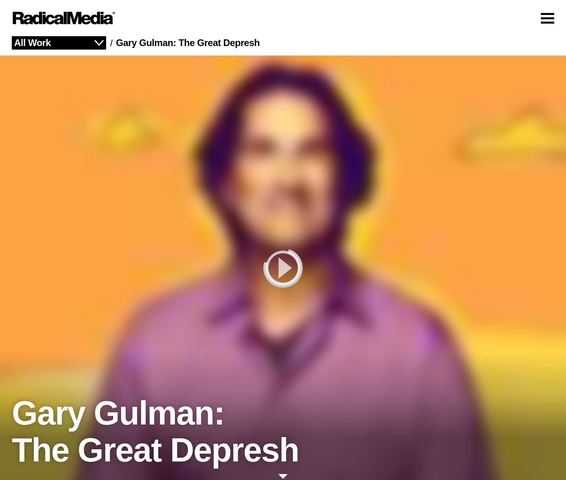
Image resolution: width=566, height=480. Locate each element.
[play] (283, 267)
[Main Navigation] (283, 18)
